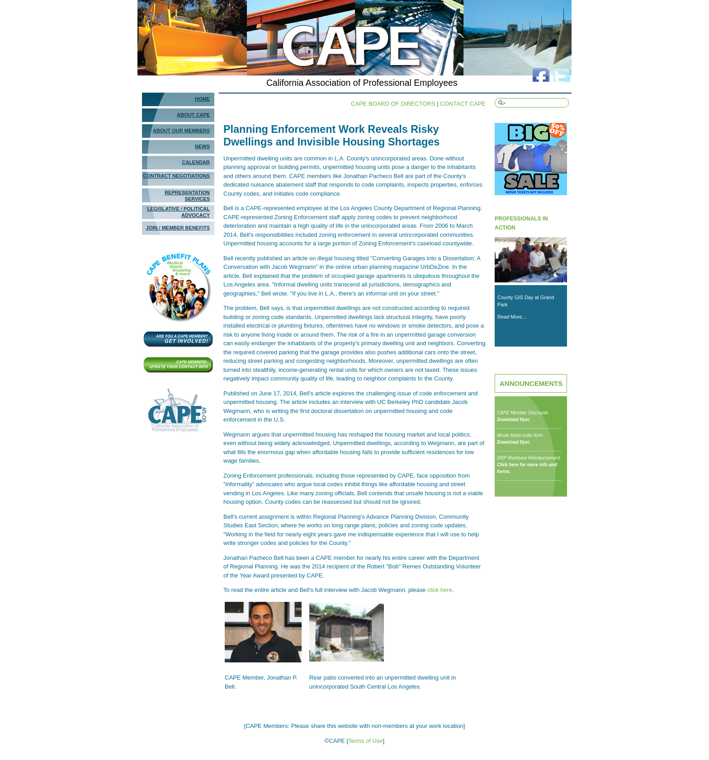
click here (439, 589)
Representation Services (187, 196)
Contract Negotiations (176, 175)
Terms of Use (365, 740)
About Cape (193, 114)
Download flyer (513, 419)
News (202, 146)
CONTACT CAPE (463, 103)
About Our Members (181, 130)
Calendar (196, 162)
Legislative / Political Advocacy (178, 212)
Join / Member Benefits (178, 227)
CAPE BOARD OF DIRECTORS (393, 103)
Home (202, 99)
